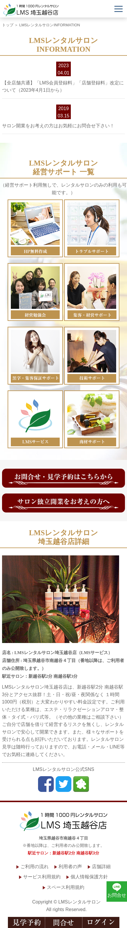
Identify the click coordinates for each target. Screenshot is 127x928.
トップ (7, 25)
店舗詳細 (101, 866)
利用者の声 (70, 866)
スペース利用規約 (65, 887)
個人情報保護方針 (89, 876)
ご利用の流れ (34, 866)
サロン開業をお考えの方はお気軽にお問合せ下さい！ (58, 125)
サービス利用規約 (42, 876)
